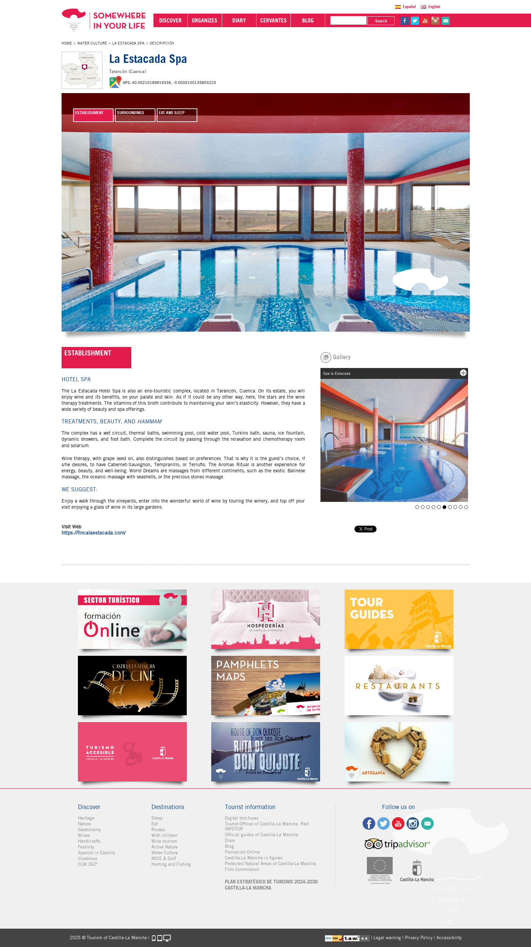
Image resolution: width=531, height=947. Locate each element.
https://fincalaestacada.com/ (94, 533)
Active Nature (164, 846)
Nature (84, 823)
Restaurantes (399, 685)
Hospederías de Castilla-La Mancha (265, 619)
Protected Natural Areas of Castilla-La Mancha (270, 863)
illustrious (87, 858)
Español (409, 6)
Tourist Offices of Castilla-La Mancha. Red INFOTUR (267, 826)
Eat (154, 823)
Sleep (157, 818)
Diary (230, 840)
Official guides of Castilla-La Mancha (261, 834)
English (434, 6)
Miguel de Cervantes (265, 752)
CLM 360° (88, 864)
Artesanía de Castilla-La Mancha (399, 752)
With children (164, 835)
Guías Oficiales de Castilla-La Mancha (399, 619)
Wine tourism (164, 841)
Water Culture (92, 43)
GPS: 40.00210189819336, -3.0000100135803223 (169, 82)
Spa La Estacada (417, 507)
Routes (158, 829)
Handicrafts (89, 841)
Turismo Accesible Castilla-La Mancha (132, 752)
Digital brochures (242, 818)
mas (463, 372)
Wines (84, 835)
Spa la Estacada (423, 507)
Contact (427, 823)
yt (425, 21)
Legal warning (387, 937)
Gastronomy (89, 829)
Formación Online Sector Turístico (132, 619)
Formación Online (242, 852)
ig (412, 823)
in (435, 21)
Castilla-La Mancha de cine (132, 685)
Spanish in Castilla (96, 852)
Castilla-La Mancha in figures (254, 857)
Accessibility (449, 937)
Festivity (86, 846)
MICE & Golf (163, 858)
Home (67, 43)
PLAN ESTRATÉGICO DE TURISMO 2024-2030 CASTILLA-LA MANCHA (271, 885)
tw (415, 21)
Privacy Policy (419, 937)
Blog (229, 846)
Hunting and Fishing (171, 864)
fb (405, 21)
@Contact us (446, 21)
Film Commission (242, 869)
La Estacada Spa (128, 43)
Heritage (86, 818)
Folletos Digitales (265, 685)
